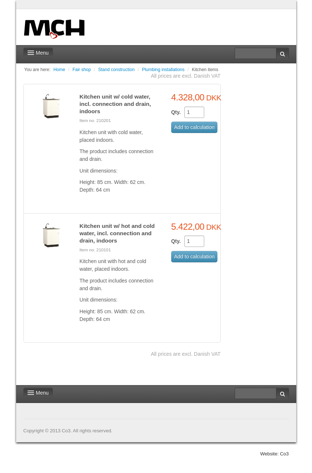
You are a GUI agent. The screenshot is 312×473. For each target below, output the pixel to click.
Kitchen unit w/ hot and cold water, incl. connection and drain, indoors (117, 233)
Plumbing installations (163, 69)
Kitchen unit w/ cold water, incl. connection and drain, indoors (115, 103)
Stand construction (116, 69)
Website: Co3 (274, 454)
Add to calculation (194, 127)
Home (59, 69)
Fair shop (82, 69)
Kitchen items (205, 69)
